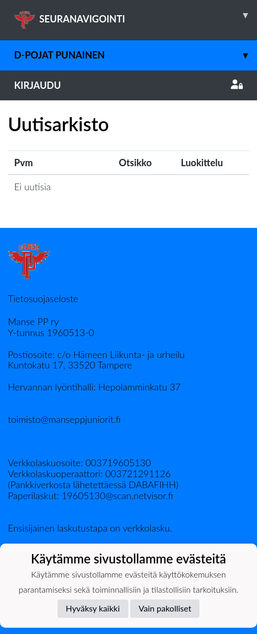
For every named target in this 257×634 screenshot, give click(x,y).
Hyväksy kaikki (93, 608)
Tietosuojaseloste (43, 298)
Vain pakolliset (165, 608)
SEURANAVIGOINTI (135, 15)
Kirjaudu (128, 85)
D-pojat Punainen (135, 55)
